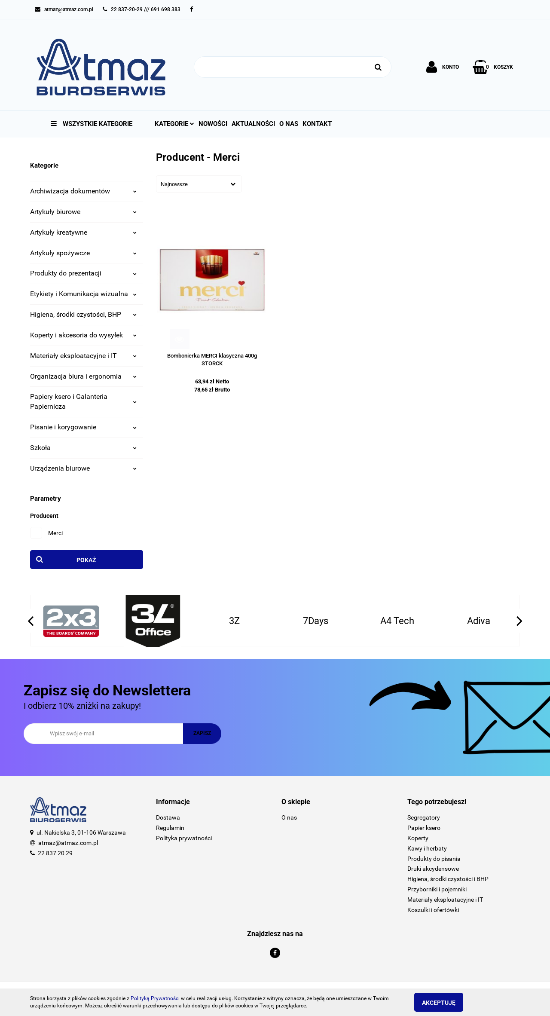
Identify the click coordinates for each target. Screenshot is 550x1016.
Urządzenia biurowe (83, 468)
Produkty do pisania (434, 858)
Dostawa (168, 817)
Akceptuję (444, 1002)
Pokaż (86, 560)
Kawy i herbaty (427, 848)
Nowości (213, 124)
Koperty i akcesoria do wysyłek (83, 335)
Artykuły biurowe (83, 212)
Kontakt (317, 124)
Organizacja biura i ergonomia (83, 376)
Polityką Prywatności (155, 998)
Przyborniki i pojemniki (437, 889)
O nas (288, 124)
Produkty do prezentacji (83, 273)
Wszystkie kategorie (91, 124)
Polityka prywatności (184, 838)
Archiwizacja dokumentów (83, 191)
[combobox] (199, 184)
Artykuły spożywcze (83, 253)
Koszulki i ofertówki (433, 909)
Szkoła (83, 448)
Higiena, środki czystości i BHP (448, 878)
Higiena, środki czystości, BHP (83, 314)
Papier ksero (423, 827)
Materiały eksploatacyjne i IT (83, 356)
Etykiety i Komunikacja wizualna (83, 294)
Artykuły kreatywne (83, 232)
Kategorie (174, 124)
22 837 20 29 (55, 853)
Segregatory (423, 817)
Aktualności (253, 124)
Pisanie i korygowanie (83, 427)
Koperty (417, 838)
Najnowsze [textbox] (174, 184)
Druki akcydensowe (433, 868)
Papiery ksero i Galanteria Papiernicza (83, 401)
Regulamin (170, 827)
